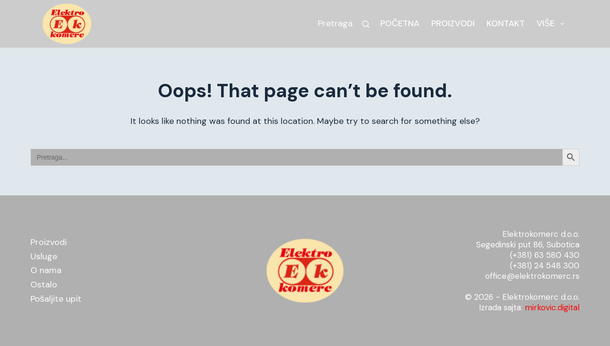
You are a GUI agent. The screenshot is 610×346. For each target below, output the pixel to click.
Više (552, 24)
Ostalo (43, 284)
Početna (399, 23)
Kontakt (506, 23)
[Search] (365, 24)
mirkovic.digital (552, 307)
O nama (45, 270)
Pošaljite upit (55, 299)
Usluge (43, 256)
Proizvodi (453, 23)
